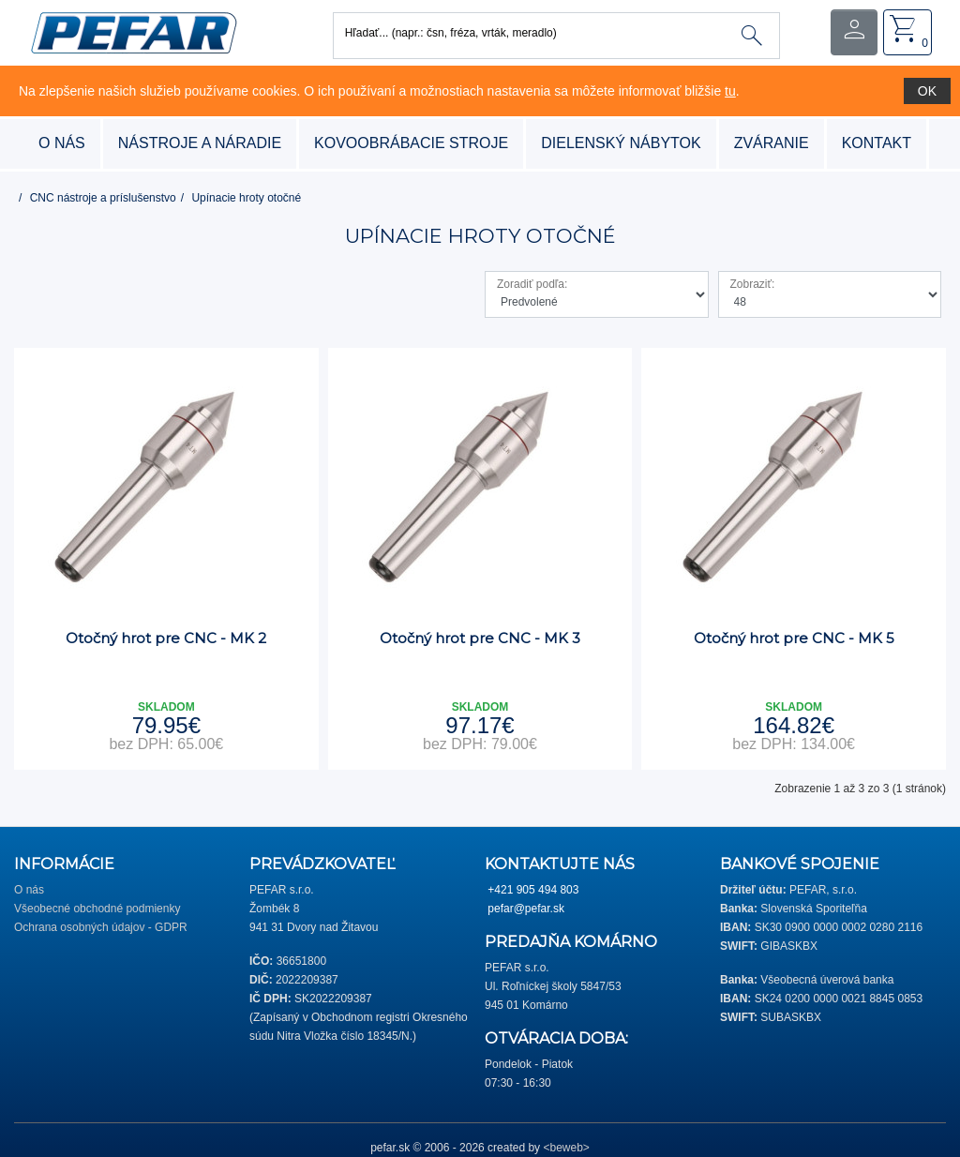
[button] (133, 31)
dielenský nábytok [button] (620, 143)
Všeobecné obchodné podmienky (97, 908)
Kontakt (876, 143)
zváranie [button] (771, 143)
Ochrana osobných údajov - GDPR (101, 927)
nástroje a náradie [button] (199, 143)
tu (730, 90)
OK (927, 90)
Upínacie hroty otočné (246, 197)
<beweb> (566, 1147)
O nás (61, 143)
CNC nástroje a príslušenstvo (103, 197)
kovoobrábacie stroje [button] (411, 143)
